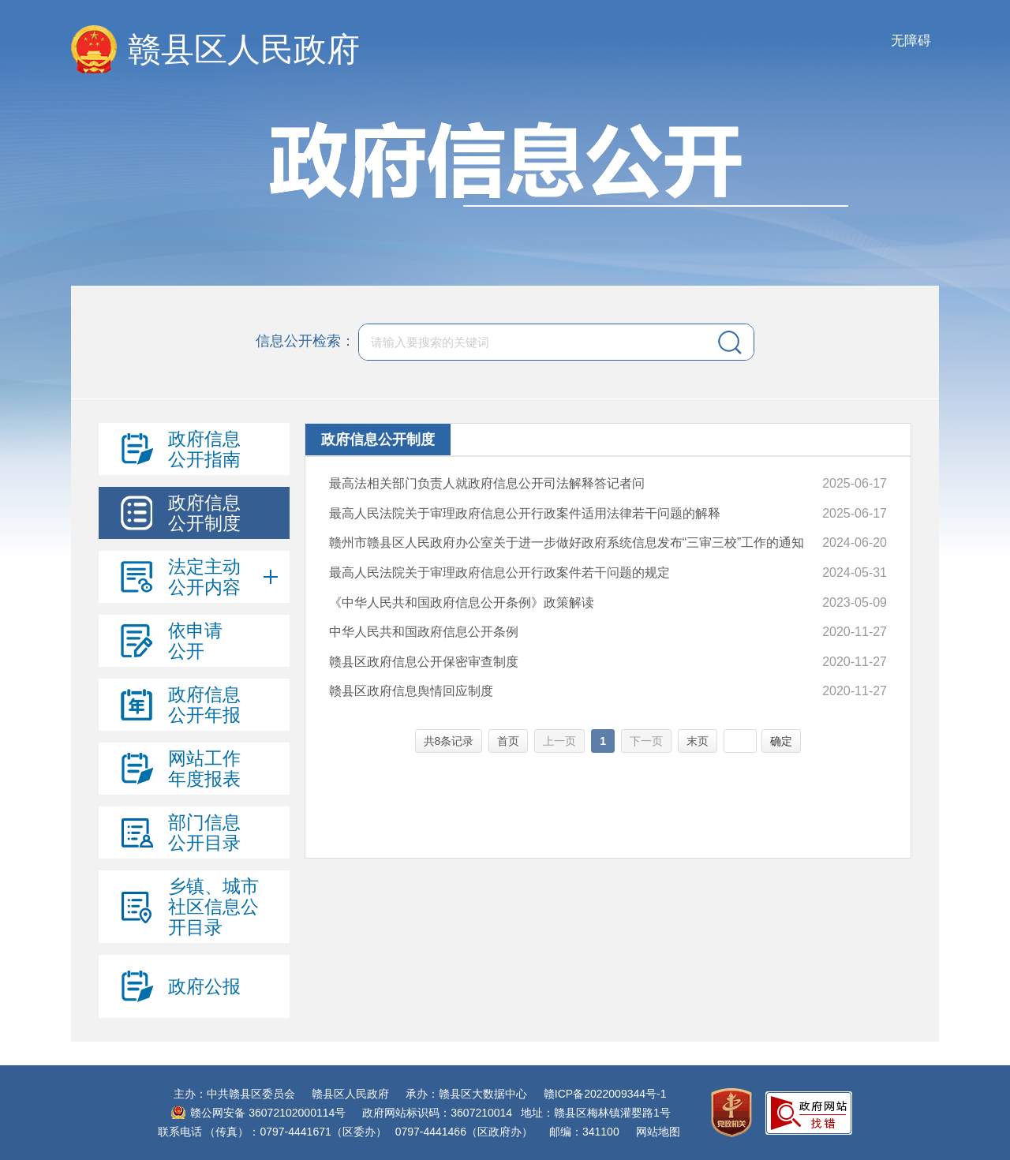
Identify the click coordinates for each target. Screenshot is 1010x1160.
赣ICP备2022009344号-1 (605, 1093)
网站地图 (658, 1131)
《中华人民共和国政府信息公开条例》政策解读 (461, 602)
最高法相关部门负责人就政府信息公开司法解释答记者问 (487, 483)
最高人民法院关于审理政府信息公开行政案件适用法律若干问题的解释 (524, 513)
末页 (697, 741)
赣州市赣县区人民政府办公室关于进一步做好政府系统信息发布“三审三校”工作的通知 (567, 542)
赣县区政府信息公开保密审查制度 (423, 661)
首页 (508, 741)
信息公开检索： (305, 341)
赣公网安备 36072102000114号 (268, 1112)
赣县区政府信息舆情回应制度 (411, 691)
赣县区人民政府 (244, 49)
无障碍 (911, 40)
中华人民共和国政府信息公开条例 (423, 631)
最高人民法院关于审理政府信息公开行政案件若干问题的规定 (499, 572)
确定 (781, 741)
